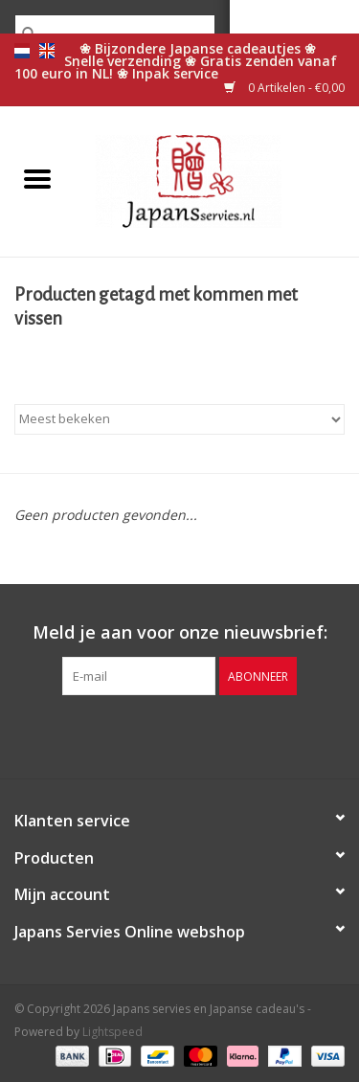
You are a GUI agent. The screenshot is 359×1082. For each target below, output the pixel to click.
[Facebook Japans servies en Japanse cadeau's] (128, 734)
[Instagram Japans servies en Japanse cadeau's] (231, 734)
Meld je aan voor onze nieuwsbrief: (180, 632)
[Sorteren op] (179, 419)
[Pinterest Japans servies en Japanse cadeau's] (197, 734)
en (47, 50)
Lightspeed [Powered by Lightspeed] (112, 1032)
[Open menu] (37, 178)
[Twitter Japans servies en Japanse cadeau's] (162, 734)
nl (22, 50)
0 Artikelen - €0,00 (284, 87)
